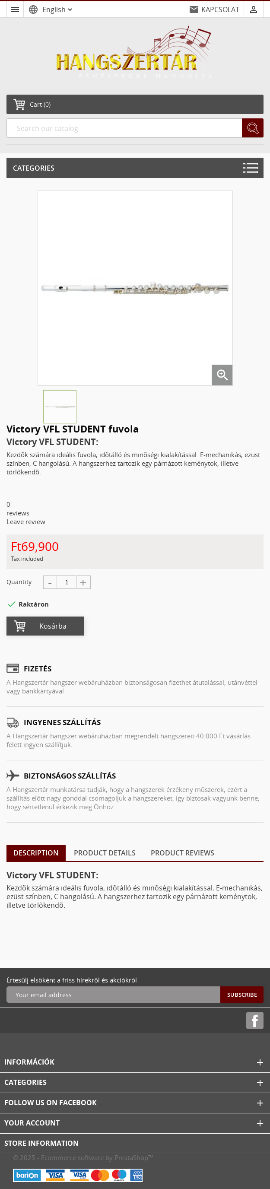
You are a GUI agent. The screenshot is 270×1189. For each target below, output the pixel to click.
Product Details (105, 853)
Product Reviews (182, 853)
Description (36, 853)
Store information (41, 1143)
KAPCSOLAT (220, 9)
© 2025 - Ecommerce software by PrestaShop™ (83, 1157)
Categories (33, 168)
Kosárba (53, 626)
